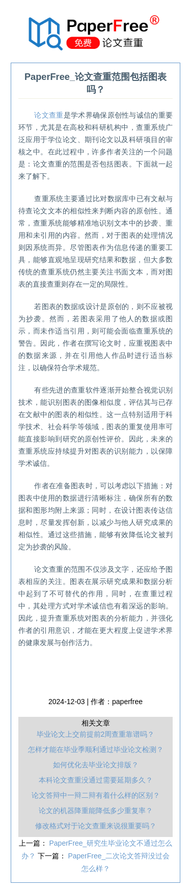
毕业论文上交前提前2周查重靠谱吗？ (96, 734)
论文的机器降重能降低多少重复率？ (96, 810)
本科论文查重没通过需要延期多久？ (96, 780)
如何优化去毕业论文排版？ (96, 765)
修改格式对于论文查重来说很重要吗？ (95, 826)
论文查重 (48, 115)
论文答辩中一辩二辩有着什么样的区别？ (96, 795)
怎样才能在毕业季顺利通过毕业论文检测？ (95, 749)
